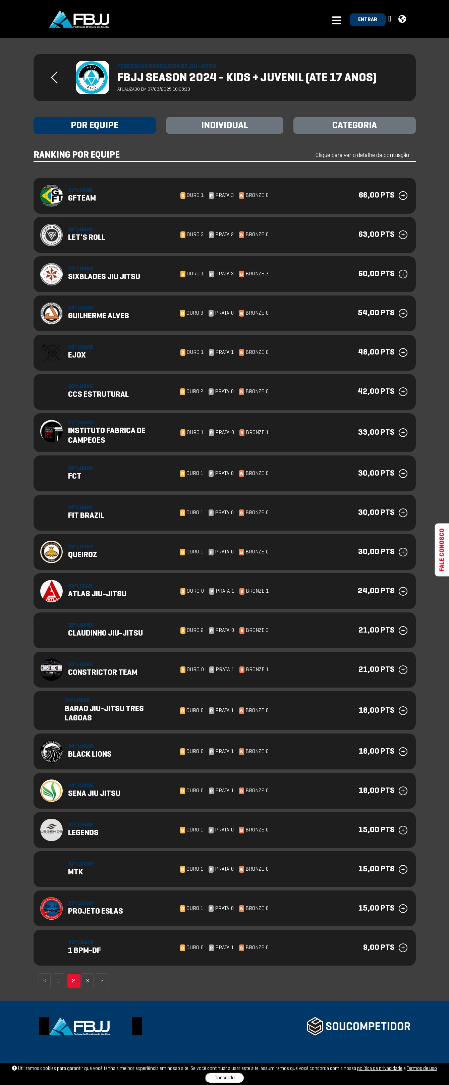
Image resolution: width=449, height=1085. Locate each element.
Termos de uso (422, 1068)
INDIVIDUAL (224, 125)
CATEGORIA (354, 125)
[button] (391, 19)
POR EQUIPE (94, 125)
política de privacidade (379, 1068)
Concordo (225, 1078)
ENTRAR (367, 19)
